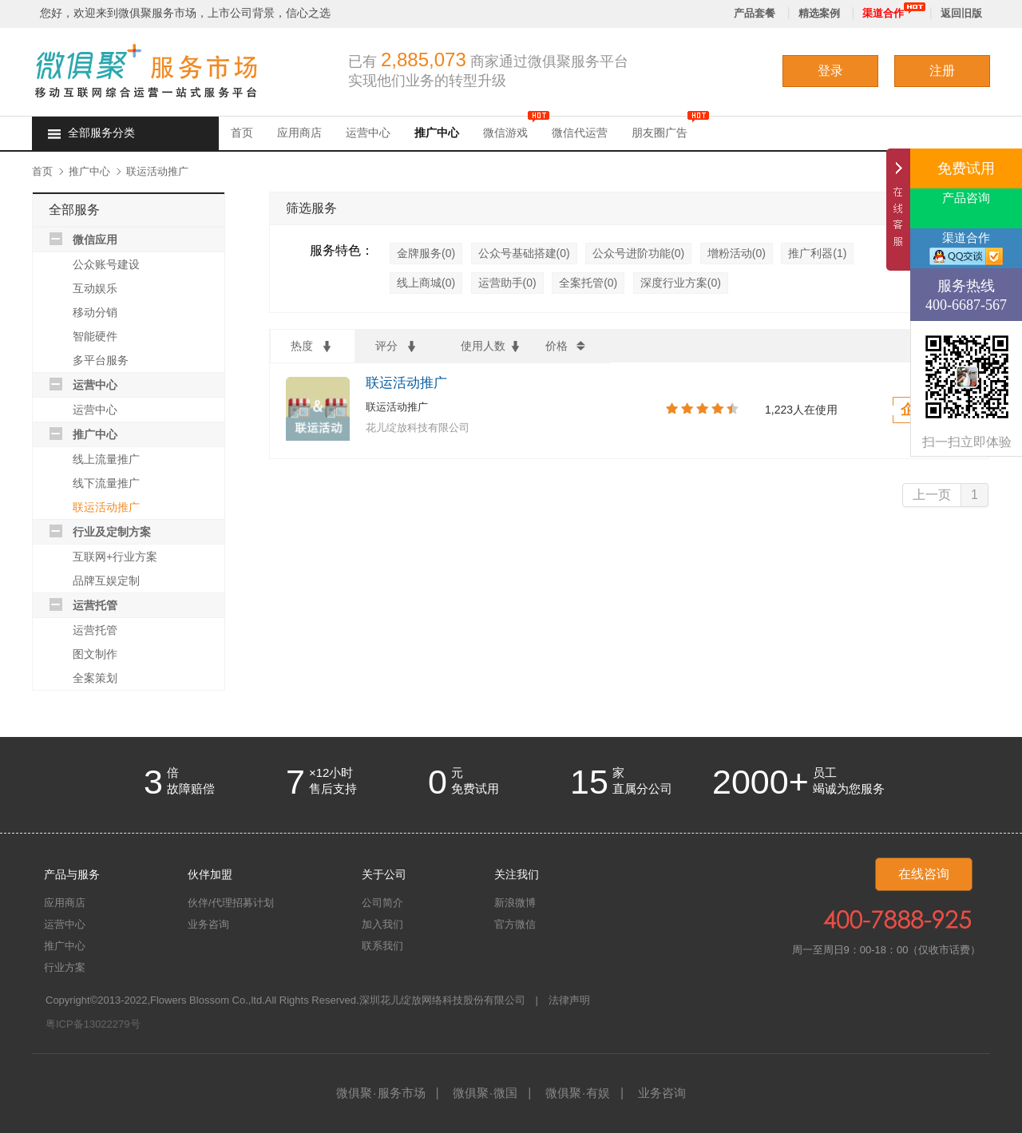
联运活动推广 (157, 171)
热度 (312, 347)
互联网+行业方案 (115, 556)
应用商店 (299, 133)
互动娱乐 (95, 288)
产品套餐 (754, 13)
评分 (396, 347)
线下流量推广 (106, 483)
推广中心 (436, 133)
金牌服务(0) (426, 253)
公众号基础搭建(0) (524, 253)
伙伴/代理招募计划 (231, 903)
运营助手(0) (507, 282)
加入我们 (382, 924)
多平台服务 (101, 360)
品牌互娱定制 (106, 580)
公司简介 (382, 903)
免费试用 (966, 168)
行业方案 (64, 967)
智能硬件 (95, 336)
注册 (942, 70)
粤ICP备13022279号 (93, 1024)
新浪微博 (515, 903)
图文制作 (95, 654)
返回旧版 (961, 13)
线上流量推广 (106, 459)
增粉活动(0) (736, 253)
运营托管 (95, 605)
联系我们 (382, 946)
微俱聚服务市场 (380, 1092)
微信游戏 (505, 133)
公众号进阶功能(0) (638, 253)
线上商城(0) (426, 282)
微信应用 (95, 239)
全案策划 (95, 677)
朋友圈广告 (659, 133)
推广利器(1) (817, 253)
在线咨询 (923, 874)
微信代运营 (580, 133)
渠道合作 (883, 13)
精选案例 (819, 13)
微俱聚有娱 (577, 1092)
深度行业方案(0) (680, 282)
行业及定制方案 (112, 531)
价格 (566, 347)
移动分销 (95, 312)
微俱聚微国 (485, 1092)
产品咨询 (966, 198)
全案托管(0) (588, 282)
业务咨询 (208, 924)
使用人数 (491, 347)
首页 (242, 133)
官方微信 (515, 924)
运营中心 (368, 133)
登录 (830, 70)
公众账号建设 (106, 264)
